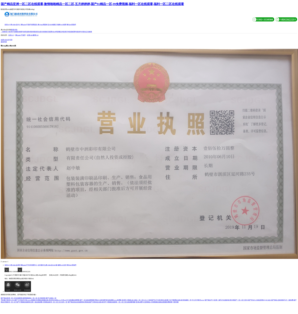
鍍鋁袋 (18, 31)
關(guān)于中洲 (26, 265)
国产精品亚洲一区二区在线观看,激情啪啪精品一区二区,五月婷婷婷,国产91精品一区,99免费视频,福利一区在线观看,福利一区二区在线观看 (92, 4)
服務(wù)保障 (61, 24)
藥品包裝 (62, 31)
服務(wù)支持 (62, 265)
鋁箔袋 (48, 31)
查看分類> (14, 29)
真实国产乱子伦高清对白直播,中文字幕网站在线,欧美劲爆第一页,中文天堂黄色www (176, 300)
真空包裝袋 (68, 31)
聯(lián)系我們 (71, 24)
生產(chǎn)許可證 (6, 40)
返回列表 (4, 42)
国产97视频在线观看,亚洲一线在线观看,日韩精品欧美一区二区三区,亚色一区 (41, 302)
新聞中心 (34, 265)
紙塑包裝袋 (76, 31)
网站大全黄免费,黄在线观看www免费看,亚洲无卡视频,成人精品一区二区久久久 (121, 300)
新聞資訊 (34, 24)
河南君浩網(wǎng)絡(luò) (68, 275)
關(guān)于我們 (26, 24)
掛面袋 (34, 31)
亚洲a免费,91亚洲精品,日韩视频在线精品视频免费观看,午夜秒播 (157, 302)
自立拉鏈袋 (88, 31)
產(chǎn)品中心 (15, 24)
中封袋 (82, 31)
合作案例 (41, 265)
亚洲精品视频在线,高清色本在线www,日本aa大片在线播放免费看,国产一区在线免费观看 (65, 300)
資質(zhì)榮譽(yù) (33, 35)
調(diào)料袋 (55, 31)
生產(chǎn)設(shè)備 (50, 265)
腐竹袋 (22, 31)
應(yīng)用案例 (42, 24)
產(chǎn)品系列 (15, 265)
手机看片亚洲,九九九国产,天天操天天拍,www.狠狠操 (18, 300)
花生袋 (39, 31)
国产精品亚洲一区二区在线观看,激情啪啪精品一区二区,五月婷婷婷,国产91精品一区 (28, 298)
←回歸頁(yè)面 (6, 31)
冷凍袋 (43, 31)
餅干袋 (13, 31)
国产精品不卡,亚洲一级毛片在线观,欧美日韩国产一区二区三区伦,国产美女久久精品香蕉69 (235, 300)
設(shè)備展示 (52, 24)
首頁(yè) (7, 24)
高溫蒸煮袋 (28, 31)
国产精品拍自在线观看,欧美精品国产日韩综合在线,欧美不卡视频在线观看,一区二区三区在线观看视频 (101, 302)
